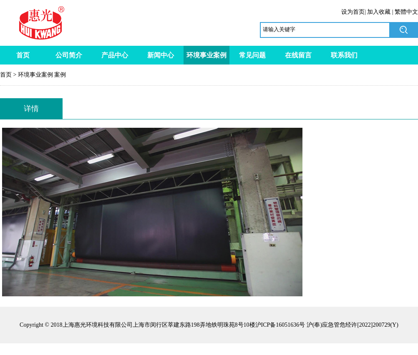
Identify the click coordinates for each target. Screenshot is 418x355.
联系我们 (344, 55)
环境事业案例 (206, 55)
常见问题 (252, 55)
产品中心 (114, 55)
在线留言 (298, 55)
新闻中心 (160, 55)
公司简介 (68, 55)
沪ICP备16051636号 (280, 325)
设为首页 (353, 12)
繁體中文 (406, 12)
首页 (23, 55)
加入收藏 (378, 12)
